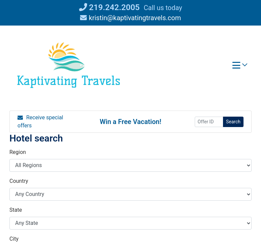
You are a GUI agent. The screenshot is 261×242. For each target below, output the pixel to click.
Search (233, 121)
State (15, 210)
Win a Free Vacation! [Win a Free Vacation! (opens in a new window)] (130, 122)
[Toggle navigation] (240, 67)
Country (18, 181)
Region (17, 152)
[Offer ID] (209, 122)
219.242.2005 (109, 7)
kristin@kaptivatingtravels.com (130, 18)
